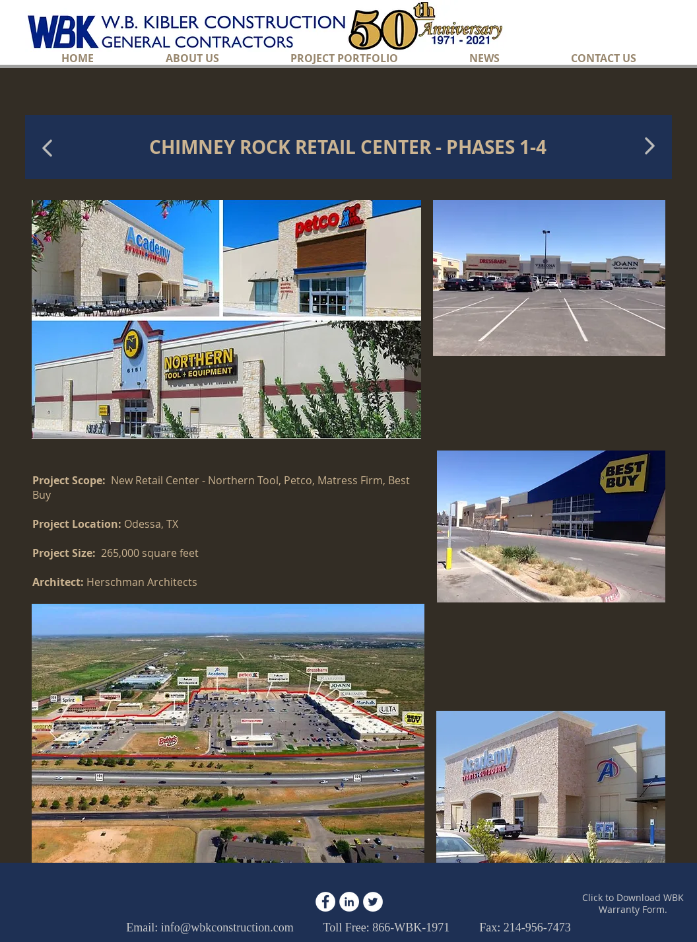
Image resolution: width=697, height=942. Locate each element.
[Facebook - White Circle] (325, 902)
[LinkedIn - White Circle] (349, 902)
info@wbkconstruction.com (227, 927)
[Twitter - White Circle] (373, 902)
